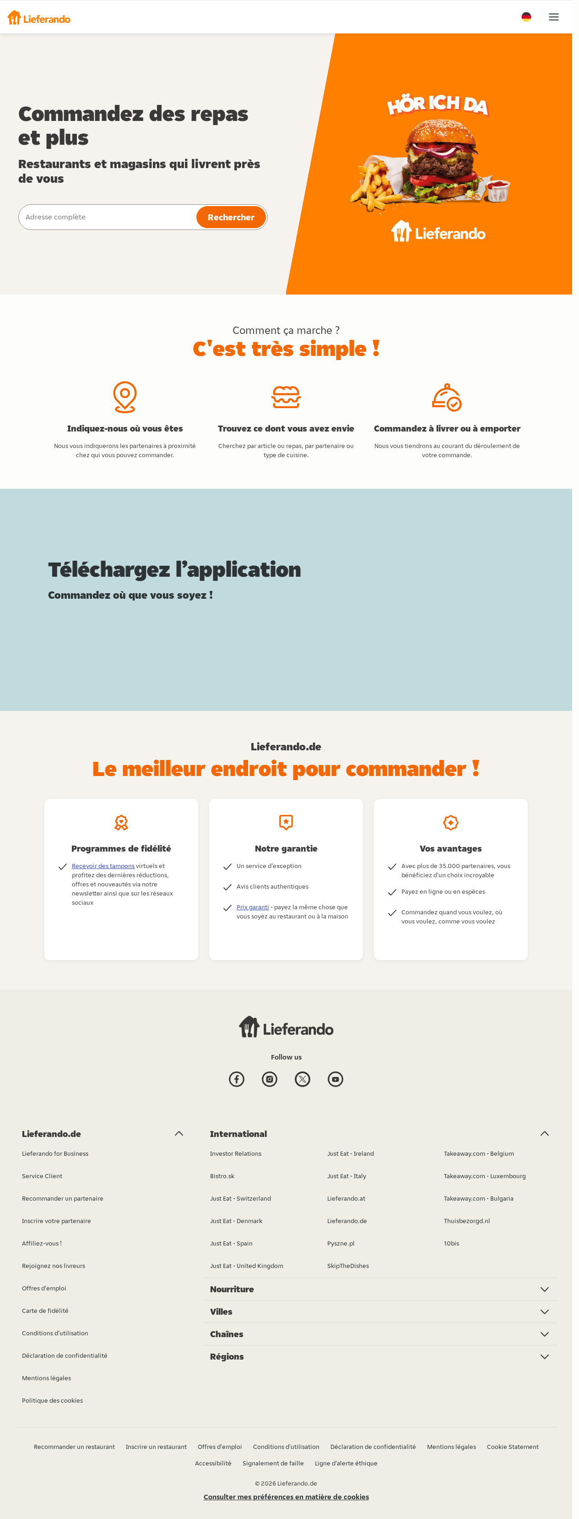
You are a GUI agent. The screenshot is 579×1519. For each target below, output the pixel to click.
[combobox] (106, 217)
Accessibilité (213, 1463)
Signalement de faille (273, 1463)
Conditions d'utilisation (286, 1447)
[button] (38, 17)
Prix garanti (253, 907)
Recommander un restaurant (74, 1447)
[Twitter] (302, 1080)
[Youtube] (335, 1080)
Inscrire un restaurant (156, 1447)
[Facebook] (236, 1080)
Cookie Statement (513, 1447)
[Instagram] (269, 1080)
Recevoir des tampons (103, 866)
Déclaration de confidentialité (373, 1447)
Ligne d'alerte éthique (346, 1463)
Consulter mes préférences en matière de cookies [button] (286, 1497)
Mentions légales (451, 1447)
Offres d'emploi (220, 1447)
